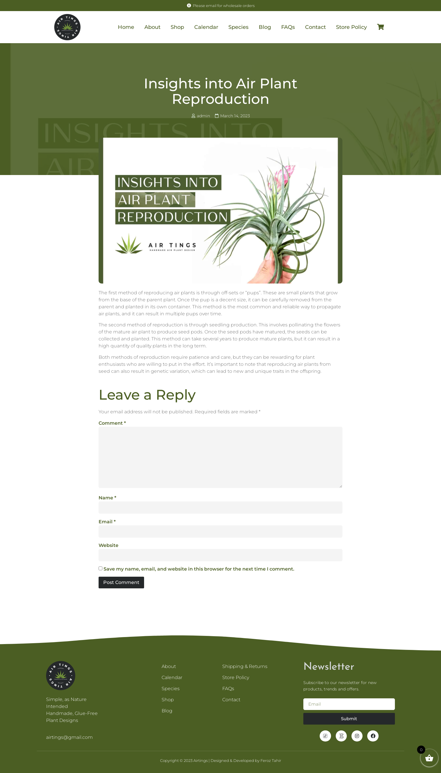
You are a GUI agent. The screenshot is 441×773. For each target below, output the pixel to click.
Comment (112, 423)
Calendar (206, 27)
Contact (315, 27)
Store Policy (351, 27)
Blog (265, 27)
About (152, 27)
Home (126, 27)
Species (238, 27)
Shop (177, 27)
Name (107, 498)
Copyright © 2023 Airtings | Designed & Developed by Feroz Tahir (220, 760)
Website (108, 545)
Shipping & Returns (245, 666)
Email (107, 521)
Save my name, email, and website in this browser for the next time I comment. (199, 569)
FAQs (288, 27)
